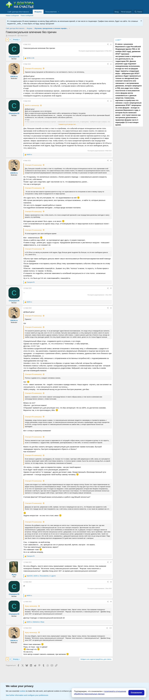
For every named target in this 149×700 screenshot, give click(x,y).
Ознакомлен (136, 693)
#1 (111, 44)
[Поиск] (138, 12)
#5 (111, 288)
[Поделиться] (107, 44)
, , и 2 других (41, 576)
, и (35, 622)
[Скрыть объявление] (141, 21)
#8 (111, 582)
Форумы (38, 12)
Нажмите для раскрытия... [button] (67, 124)
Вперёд (15, 39)
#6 (111, 308)
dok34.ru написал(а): (32, 105)
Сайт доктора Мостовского (18, 12)
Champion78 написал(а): (33, 68)
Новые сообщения (12, 15)
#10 (110, 628)
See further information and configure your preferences (27, 695)
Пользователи (51, 12)
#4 (111, 160)
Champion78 (12, 35)
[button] (31, 12)
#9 (111, 601)
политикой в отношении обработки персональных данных (100, 692)
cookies (22, 691)
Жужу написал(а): (31, 606)
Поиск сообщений (27, 15)
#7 (111, 562)
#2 (111, 64)
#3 (111, 101)
